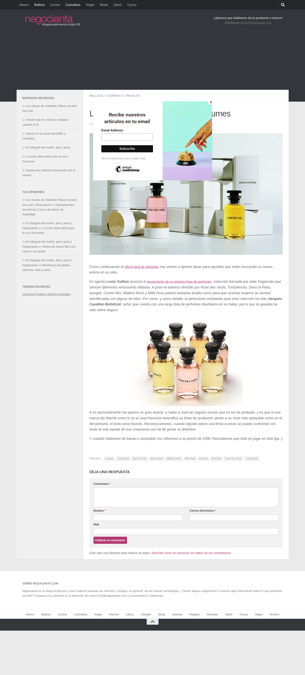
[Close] (211, 102)
